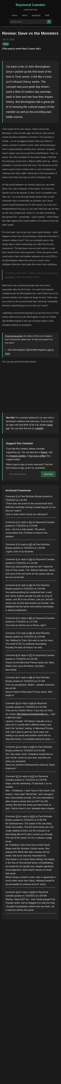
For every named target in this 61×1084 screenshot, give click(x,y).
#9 (31, 703)
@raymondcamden (14, 336)
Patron (44, 452)
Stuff (47, 15)
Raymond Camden (30, 5)
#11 (32, 776)
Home (14, 15)
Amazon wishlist (18, 456)
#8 (30, 677)
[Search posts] (28, 22)
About (24, 15)
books (6, 44)
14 (17, 892)
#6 (30, 633)
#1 (30, 522)
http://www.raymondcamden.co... (33, 714)
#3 (30, 559)
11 (17, 747)
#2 (30, 544)
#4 (30, 585)
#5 (30, 618)
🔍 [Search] (49, 22)
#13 (32, 892)
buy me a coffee (38, 456)
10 (17, 703)
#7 (30, 655)
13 (17, 816)
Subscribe (48, 474)
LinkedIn (39, 428)
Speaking (36, 15)
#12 (32, 816)
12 (17, 776)
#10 (32, 747)
